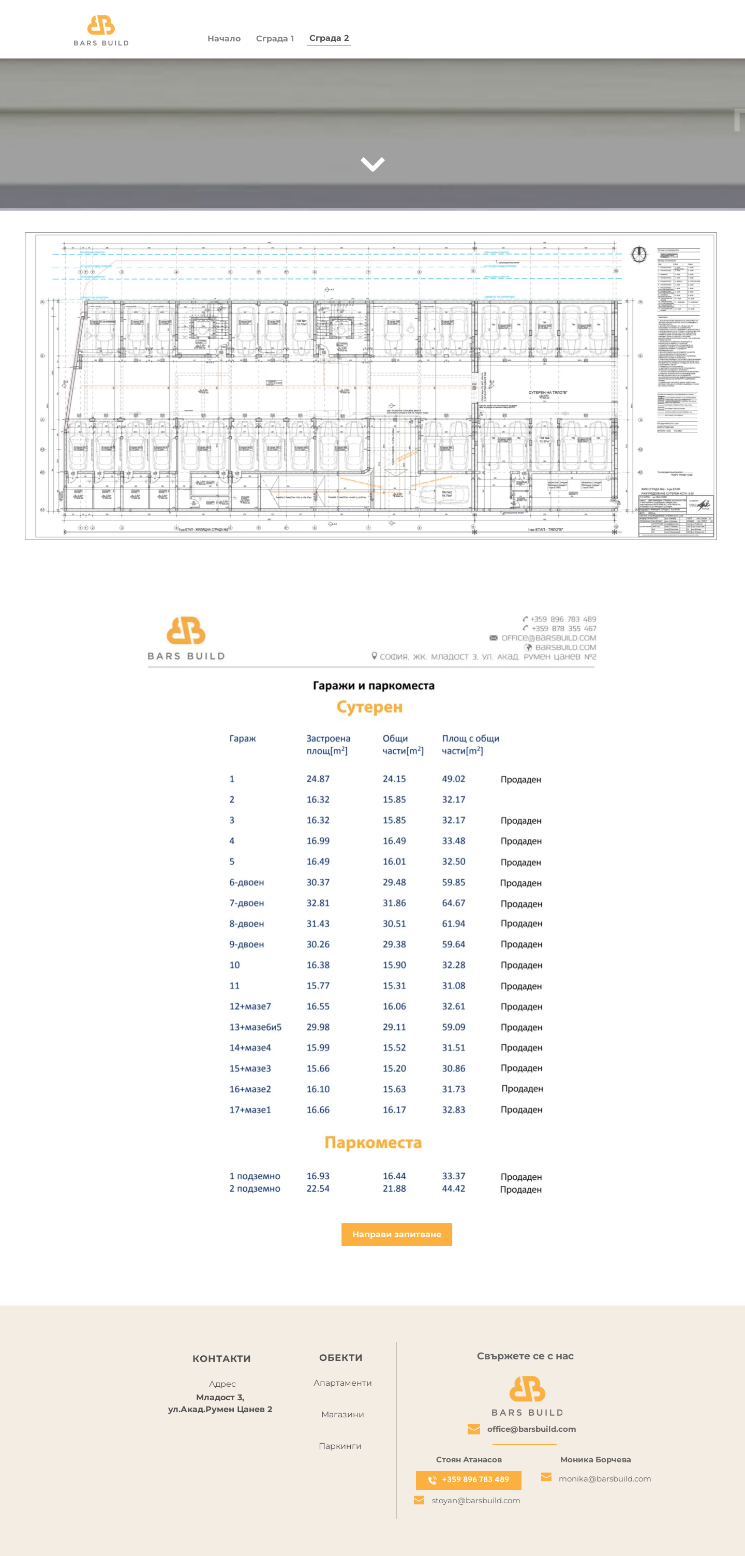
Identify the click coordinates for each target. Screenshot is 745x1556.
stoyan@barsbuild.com (476, 1500)
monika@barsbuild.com (605, 1479)
